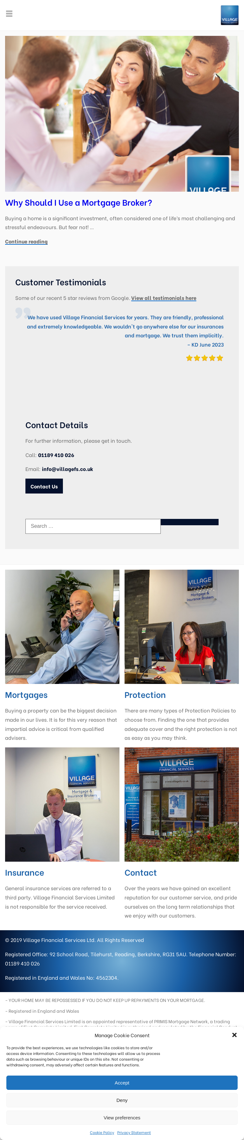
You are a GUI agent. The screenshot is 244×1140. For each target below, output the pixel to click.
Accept (122, 1082)
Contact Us (44, 486)
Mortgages (26, 694)
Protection (145, 694)
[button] (234, 1035)
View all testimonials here (163, 297)
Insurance (24, 872)
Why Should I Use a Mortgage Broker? (78, 202)
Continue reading (26, 241)
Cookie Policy (102, 1132)
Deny (121, 1100)
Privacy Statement (134, 1132)
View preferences (122, 1117)
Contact (141, 872)
